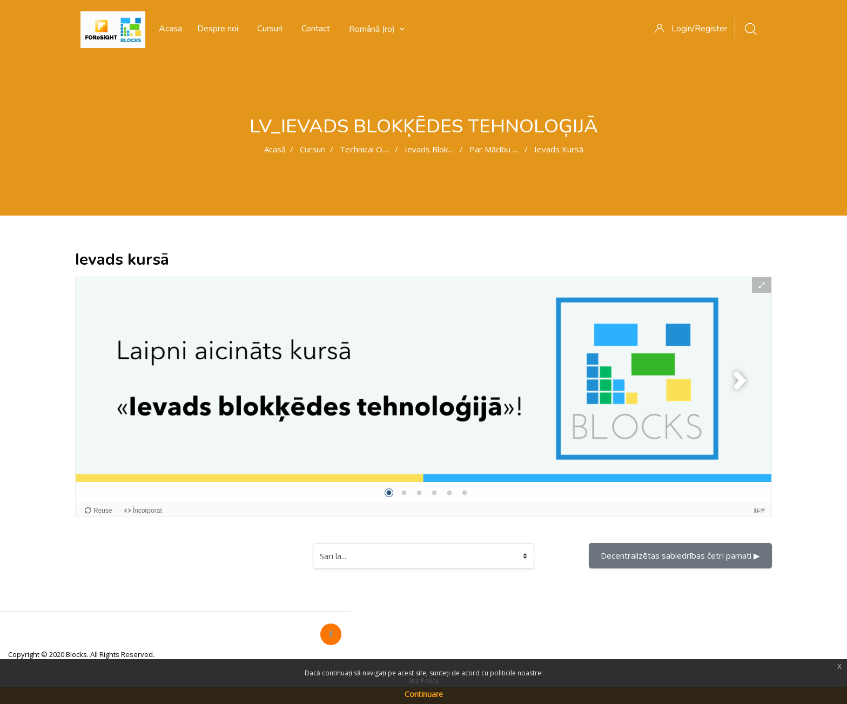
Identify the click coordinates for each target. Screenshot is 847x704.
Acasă (275, 149)
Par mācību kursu (501, 149)
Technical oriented (374, 149)
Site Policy (423, 680)
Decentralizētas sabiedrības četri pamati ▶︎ (680, 555)
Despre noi (217, 29)
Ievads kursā (558, 149)
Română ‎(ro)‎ (377, 29)
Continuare (424, 694)
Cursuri (270, 29)
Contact (315, 29)
